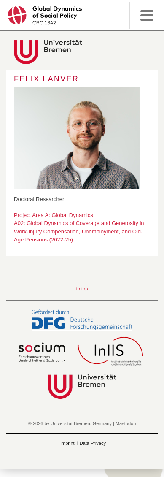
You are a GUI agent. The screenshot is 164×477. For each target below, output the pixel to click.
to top (82, 288)
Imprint (67, 443)
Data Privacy (93, 443)
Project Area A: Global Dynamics (53, 215)
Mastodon (126, 423)
